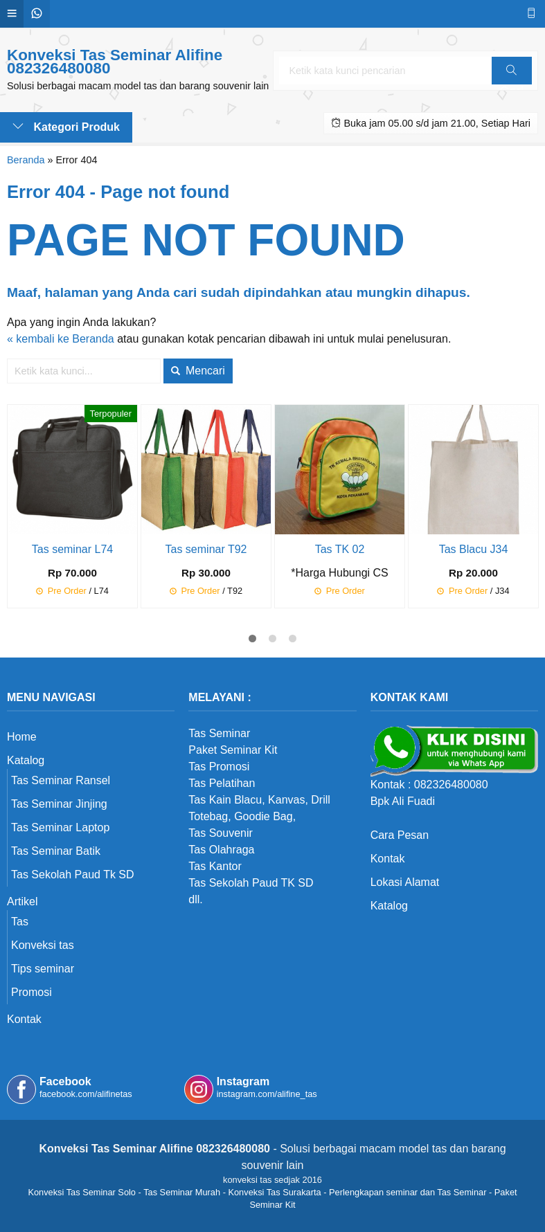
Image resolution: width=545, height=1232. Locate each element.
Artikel (22, 901)
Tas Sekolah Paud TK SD (250, 883)
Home (22, 737)
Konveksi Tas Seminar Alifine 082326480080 (114, 61)
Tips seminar (42, 969)
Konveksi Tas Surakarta (274, 1192)
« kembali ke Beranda (60, 339)
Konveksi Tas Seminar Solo (82, 1192)
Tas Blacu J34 (473, 549)
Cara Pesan (399, 835)
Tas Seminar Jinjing (59, 804)
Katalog (25, 760)
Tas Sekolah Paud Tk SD (72, 874)
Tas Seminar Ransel (60, 780)
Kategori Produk (66, 126)
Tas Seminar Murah (181, 1192)
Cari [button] (511, 74)
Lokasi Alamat (405, 882)
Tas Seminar (219, 733)
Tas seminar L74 (72, 549)
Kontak (24, 1019)
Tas (19, 921)
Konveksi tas (42, 945)
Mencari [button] (197, 371)
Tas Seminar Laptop (60, 827)
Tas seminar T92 (206, 549)
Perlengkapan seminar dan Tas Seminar (407, 1192)
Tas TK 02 (340, 549)
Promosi (31, 992)
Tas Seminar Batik (55, 851)
